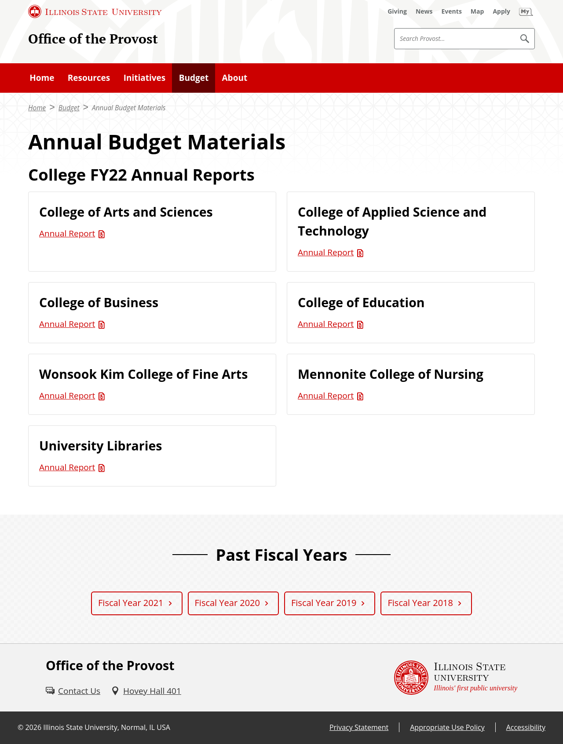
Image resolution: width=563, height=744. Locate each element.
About (235, 77)
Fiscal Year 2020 (227, 603)
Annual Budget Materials (128, 108)
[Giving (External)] (397, 11)
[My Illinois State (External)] (526, 11)
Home (41, 77)
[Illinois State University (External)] (95, 11)
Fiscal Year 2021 (130, 603)
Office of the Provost (93, 38)
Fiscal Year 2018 (420, 603)
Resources (89, 77)
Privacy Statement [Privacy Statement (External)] (358, 727)
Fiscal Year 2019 (323, 603)
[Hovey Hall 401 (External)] (146, 690)
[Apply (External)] (501, 11)
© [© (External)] (20, 727)
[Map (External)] (477, 11)
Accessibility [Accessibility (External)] (525, 727)
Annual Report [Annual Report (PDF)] (67, 233)
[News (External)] (424, 11)
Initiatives (145, 77)
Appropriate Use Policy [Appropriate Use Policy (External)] (447, 727)
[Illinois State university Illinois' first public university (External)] (455, 677)
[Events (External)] (452, 11)
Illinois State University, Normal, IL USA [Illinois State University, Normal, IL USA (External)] (106, 727)
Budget (193, 77)
